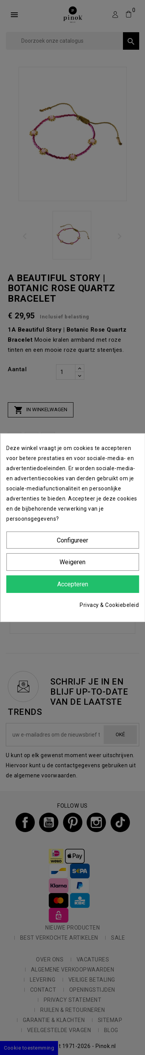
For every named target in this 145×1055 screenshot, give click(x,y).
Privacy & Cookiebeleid (109, 605)
